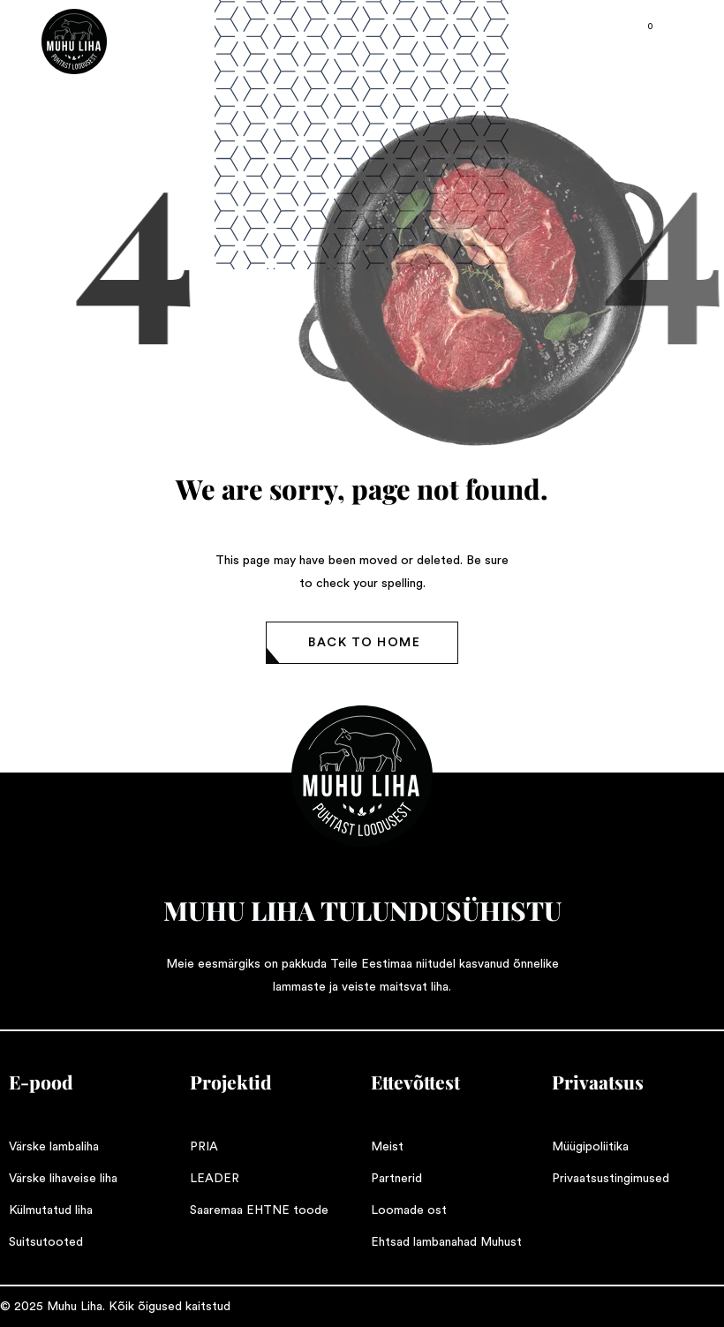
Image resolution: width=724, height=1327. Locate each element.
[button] (362, 643)
